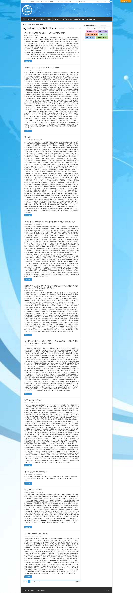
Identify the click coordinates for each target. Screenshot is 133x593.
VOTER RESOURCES (66, 19)
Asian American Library (33, 1)
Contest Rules (68, 1)
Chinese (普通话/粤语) (92, 31)
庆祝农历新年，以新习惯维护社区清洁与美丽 (42, 68)
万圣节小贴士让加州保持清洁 (35, 472)
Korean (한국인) (103, 34)
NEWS (49, 19)
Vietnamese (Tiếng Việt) (102, 37)
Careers (57, 1)
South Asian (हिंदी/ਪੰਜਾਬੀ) (91, 34)
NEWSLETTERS (90, 19)
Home (25, 24)
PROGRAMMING (31, 19)
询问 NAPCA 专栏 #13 (33, 400)
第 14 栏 (27, 137)
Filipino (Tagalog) (90, 37)
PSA (62, 1)
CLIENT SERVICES (79, 19)
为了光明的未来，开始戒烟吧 (35, 533)
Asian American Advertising (47, 1)
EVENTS (55, 19)
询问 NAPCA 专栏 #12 (33, 490)
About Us (23, 1)
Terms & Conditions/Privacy (79, 1)
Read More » (28, 61)
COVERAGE (42, 19)
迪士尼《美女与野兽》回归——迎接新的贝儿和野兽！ (45, 33)
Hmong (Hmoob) (103, 31)
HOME (23, 19)
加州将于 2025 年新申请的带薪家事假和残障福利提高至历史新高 (49, 222)
